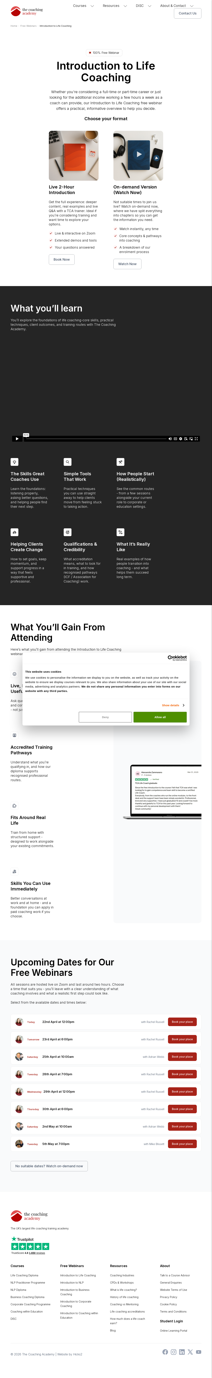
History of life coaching (124, 1297)
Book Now (62, 259)
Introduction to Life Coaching (78, 1275)
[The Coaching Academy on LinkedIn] (181, 1354)
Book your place (182, 1021)
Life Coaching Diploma (24, 1275)
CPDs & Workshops (122, 1282)
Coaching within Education (27, 1311)
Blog (113, 1330)
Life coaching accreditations (127, 1311)
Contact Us (188, 13)
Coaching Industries (122, 1275)
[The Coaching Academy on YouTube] (197, 1354)
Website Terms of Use (173, 1289)
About (165, 1266)
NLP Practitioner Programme (28, 1282)
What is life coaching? (123, 1289)
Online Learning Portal (173, 1330)
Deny (105, 716)
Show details (170, 705)
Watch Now (127, 264)
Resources (115, 6)
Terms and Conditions (173, 1311)
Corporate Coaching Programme (30, 1304)
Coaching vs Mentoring (124, 1304)
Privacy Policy (168, 1297)
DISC (144, 6)
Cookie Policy (168, 1304)
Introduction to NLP (72, 1282)
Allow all (160, 716)
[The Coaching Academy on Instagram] (172, 1354)
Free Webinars (72, 1266)
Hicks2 (77, 1354)
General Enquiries (171, 1282)
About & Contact (177, 6)
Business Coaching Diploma (27, 1297)
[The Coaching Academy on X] (189, 1354)
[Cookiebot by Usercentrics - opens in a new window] (170, 658)
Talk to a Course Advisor (175, 1275)
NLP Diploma (18, 1289)
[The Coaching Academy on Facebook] (164, 1354)
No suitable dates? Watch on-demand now (49, 1166)
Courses (83, 6)
